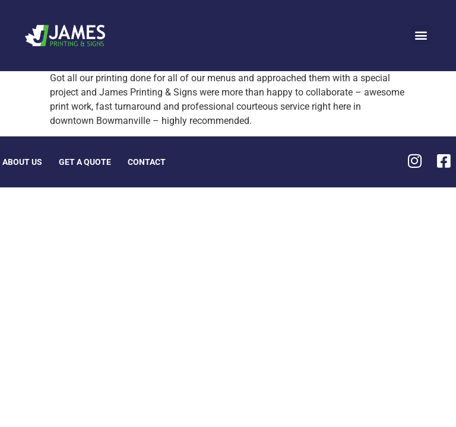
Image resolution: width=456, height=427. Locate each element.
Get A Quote (85, 162)
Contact (147, 162)
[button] (421, 34)
